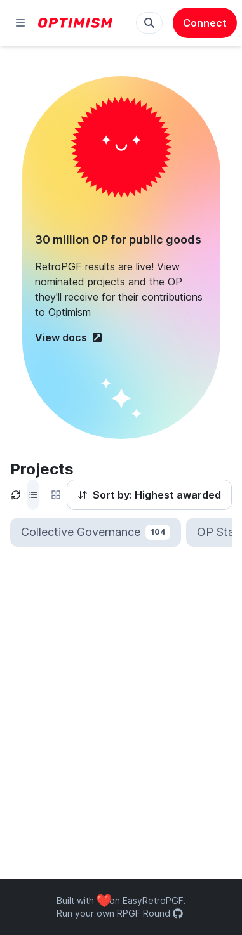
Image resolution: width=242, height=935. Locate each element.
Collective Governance (95, 532)
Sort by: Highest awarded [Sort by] (149, 494)
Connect (205, 22)
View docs (68, 337)
